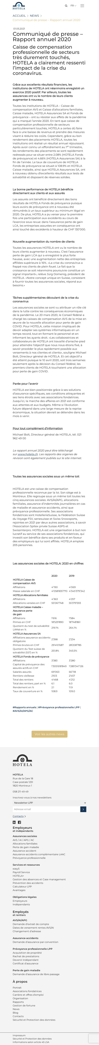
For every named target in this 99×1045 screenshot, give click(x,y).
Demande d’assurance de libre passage (36, 974)
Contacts (18, 1016)
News (34, 15)
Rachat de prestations (26, 956)
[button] (66, 5)
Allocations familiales (25, 843)
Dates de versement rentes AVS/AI (33, 927)
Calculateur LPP (22, 886)
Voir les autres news (49, 734)
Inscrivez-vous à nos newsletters (32, 797)
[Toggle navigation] (82, 5)
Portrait (17, 987)
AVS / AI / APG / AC (23, 840)
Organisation (20, 998)
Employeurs (20, 900)
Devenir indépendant (26, 960)
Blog (15, 1012)
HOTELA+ (18, 875)
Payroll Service (21, 872)
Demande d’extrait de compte (31, 924)
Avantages (19, 890)
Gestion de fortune (24, 1005)
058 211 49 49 (20, 791)
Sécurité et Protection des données (34, 1019)
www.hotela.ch (28, 454)
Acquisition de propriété (27, 952)
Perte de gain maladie (26, 847)
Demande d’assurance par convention (35, 942)
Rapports (18, 1002)
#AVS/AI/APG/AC (23, 711)
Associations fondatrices (27, 991)
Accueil (19, 15)
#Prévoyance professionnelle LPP (59, 707)
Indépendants (21, 904)
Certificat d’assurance (25, 963)
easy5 (16, 868)
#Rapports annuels (24, 707)
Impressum (19, 1035)
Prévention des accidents (28, 883)
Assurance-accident (24, 850)
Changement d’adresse (27, 931)
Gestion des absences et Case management (39, 879)
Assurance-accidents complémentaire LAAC (39, 854)
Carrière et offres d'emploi (28, 994)
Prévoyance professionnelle (29, 858)
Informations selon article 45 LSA (31, 1042)
